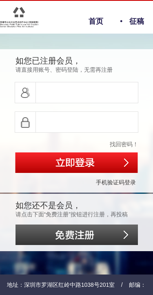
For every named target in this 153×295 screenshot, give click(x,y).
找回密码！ (124, 144)
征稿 (128, 21)
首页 (96, 21)
